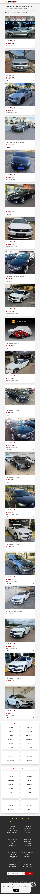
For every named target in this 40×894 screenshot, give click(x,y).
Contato (30, 819)
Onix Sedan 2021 (10, 752)
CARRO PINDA (27, 850)
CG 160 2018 (29, 752)
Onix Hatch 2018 (10, 761)
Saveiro (29, 810)
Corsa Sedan (29, 772)
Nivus (10, 801)
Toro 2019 (29, 728)
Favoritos (24, 819)
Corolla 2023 (10, 728)
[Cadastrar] (29, 873)
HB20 (29, 793)
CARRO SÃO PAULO (27, 856)
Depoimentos (12, 822)
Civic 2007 (29, 744)
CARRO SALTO (27, 854)
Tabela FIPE (25, 13)
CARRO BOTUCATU (27, 837)
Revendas (18, 819)
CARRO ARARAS (27, 833)
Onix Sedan (10, 806)
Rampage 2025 (29, 736)
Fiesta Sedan (10, 789)
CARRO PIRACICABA (12, 852)
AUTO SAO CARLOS (12, 831)
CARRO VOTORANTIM (28, 866)
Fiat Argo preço (10, 781)
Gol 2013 (10, 732)
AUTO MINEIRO (27, 827)
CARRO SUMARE (27, 862)
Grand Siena (10, 793)
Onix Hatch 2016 (29, 740)
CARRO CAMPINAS (12, 839)
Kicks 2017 (10, 748)
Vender (13, 819)
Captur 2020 (29, 748)
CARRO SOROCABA (12, 862)
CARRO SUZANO (12, 864)
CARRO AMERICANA (27, 831)
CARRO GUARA (27, 839)
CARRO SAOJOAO (12, 859)
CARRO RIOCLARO (12, 854)
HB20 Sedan (10, 797)
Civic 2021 (29, 757)
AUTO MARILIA (12, 827)
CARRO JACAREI (27, 841)
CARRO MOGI (27, 848)
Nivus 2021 (10, 757)
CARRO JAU (12, 843)
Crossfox (10, 777)
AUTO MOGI (12, 829)
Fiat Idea (29, 781)
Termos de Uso (27, 822)
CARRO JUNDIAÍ (27, 843)
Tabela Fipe (19, 822)
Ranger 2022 (10, 740)
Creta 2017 (29, 732)
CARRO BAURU (27, 835)
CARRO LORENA (12, 848)
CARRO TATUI (27, 864)
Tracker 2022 (10, 736)
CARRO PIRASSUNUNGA (27, 852)
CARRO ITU (12, 841)
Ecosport (29, 777)
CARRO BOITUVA (12, 837)
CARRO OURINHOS (12, 850)
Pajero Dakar (29, 806)
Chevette (11, 772)
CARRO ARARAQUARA (12, 833)
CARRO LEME (12, 846)
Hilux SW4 (29, 797)
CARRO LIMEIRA (27, 846)
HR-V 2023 (10, 744)
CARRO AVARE (12, 835)
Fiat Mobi (10, 785)
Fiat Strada (29, 785)
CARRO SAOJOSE (27, 859)
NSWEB (7, 890)
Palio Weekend (10, 810)
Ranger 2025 (29, 761)
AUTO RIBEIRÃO (27, 829)
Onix (29, 801)
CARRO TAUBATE (12, 866)
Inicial (9, 819)
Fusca (29, 789)
